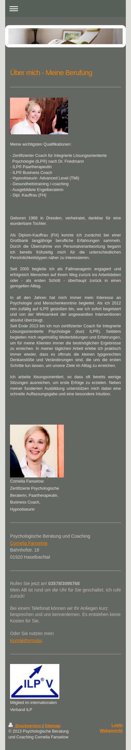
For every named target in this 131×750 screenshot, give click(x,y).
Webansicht (111, 730)
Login (116, 725)
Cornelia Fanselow (28, 543)
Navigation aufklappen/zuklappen (65, 8)
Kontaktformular (26, 640)
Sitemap (53, 726)
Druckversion (25, 726)
